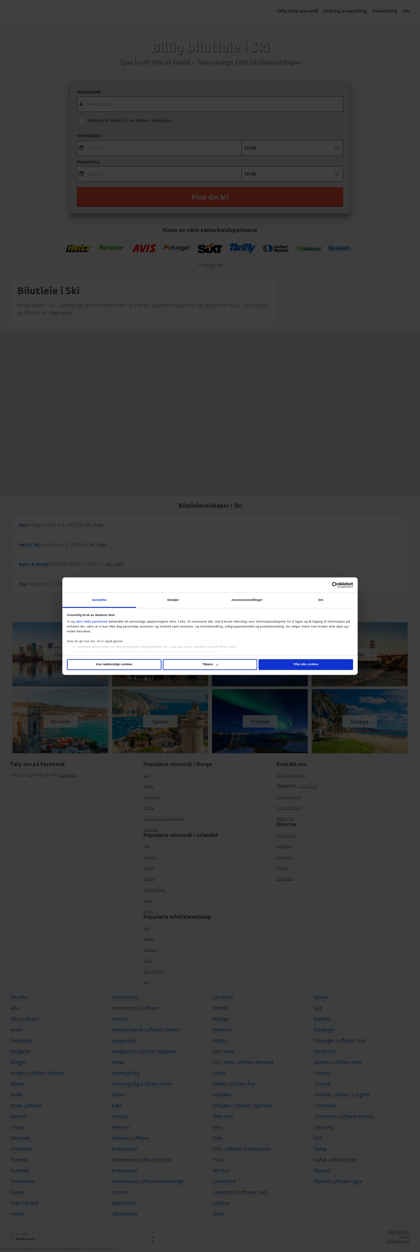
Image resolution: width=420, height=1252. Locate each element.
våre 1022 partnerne (92, 621)
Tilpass (210, 664)
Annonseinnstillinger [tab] (246, 600)
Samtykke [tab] (99, 600)
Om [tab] (321, 600)
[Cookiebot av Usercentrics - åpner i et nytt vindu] (324, 585)
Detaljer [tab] (173, 600)
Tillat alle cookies (306, 664)
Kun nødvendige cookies (114, 664)
